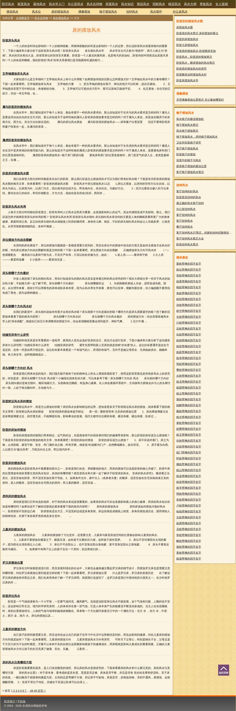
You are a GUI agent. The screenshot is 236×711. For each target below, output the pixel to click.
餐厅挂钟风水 (184, 226)
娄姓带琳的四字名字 (188, 552)
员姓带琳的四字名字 (188, 529)
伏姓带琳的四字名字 (188, 440)
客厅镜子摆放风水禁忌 (190, 172)
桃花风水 (174, 4)
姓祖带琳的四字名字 (188, 299)
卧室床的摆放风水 (14, 463)
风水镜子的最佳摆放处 (190, 119)
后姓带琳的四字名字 (188, 328)
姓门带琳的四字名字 (188, 452)
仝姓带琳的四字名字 (188, 316)
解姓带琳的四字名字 (188, 540)
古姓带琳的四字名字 (188, 517)
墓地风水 (39, 4)
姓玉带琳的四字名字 (188, 434)
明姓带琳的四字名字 (188, 493)
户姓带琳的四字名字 (188, 505)
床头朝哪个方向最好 (15, 273)
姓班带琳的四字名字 (188, 346)
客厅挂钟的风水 (186, 214)
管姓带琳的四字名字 (188, 275)
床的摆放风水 (60, 11)
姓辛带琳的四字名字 (188, 487)
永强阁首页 (23, 18)
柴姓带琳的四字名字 (188, 546)
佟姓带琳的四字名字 (188, 535)
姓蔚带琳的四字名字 (188, 352)
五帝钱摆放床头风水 (15, 73)
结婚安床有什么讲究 (15, 334)
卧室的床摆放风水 (187, 39)
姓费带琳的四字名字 (188, 428)
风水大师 (190, 4)
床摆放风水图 (184, 27)
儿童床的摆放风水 (14, 529)
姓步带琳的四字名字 (188, 417)
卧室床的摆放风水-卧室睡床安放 (196, 50)
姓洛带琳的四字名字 (188, 482)
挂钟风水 (132, 11)
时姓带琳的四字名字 (188, 458)
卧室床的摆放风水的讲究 (191, 68)
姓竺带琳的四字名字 (188, 310)
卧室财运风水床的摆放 (17, 401)
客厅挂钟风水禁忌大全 (190, 238)
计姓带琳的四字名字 (188, 322)
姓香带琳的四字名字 (188, 281)
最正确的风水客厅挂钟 (190, 203)
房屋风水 (111, 4)
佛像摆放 (84, 11)
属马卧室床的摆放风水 (17, 107)
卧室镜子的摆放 (186, 154)
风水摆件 (156, 11)
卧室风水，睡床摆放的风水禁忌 (195, 62)
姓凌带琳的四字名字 (188, 558)
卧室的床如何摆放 (14, 429)
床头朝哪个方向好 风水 (17, 368)
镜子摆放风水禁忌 (187, 124)
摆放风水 (12, 11)
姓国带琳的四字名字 (188, 387)
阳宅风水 (8, 4)
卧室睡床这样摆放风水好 (191, 74)
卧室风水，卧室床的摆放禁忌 (194, 56)
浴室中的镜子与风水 (188, 160)
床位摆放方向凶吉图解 (17, 239)
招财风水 (159, 4)
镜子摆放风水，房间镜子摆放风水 (197, 136)
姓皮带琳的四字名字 (188, 476)
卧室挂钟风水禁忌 (187, 244)
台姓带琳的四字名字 (188, 375)
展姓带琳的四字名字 (188, 399)
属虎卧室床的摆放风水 (17, 140)
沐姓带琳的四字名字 (188, 305)
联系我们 (9, 701)
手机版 (21, 701)
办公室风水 (75, 4)
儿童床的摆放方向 (14, 629)
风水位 (36, 11)
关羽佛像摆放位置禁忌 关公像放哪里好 (200, 99)
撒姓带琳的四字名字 (188, 464)
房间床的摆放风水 (14, 496)
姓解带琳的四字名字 (188, 405)
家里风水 (23, 4)
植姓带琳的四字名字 (188, 287)
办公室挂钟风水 (186, 209)
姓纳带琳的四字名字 (188, 340)
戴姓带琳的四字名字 (188, 411)
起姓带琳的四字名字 (188, 446)
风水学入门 (57, 4)
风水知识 (127, 4)
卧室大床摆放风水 (187, 45)
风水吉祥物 (94, 4)
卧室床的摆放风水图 (15, 173)
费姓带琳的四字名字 (188, 369)
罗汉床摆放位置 (12, 562)
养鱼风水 (206, 4)
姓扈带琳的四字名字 (188, 523)
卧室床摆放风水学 (187, 80)
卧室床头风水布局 (14, 206)
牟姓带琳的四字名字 (188, 499)
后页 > (42, 690)
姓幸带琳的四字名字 (188, 358)
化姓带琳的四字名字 (188, 334)
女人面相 (221, 4)
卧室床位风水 (11, 596)
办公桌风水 (180, 11)
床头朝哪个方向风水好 (17, 306)
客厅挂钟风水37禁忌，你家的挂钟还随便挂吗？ (205, 232)
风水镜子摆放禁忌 (187, 130)
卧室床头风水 (11, 40)
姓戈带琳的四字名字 (188, 381)
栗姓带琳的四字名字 (188, 263)
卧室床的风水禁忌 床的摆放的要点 (197, 33)
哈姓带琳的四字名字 (188, 511)
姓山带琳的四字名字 (188, 470)
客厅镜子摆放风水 (187, 148)
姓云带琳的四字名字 (188, 393)
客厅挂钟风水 (184, 220)
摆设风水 (143, 4)
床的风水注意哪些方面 (17, 662)
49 (36, 690)
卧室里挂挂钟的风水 (188, 197)
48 (31, 690)
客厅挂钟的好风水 (187, 191)
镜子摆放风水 (108, 11)
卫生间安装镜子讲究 (188, 142)
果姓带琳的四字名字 (188, 423)
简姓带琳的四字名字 (188, 364)
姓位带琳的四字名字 (188, 269)
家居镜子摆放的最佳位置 (191, 166)
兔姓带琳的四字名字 (188, 293)
